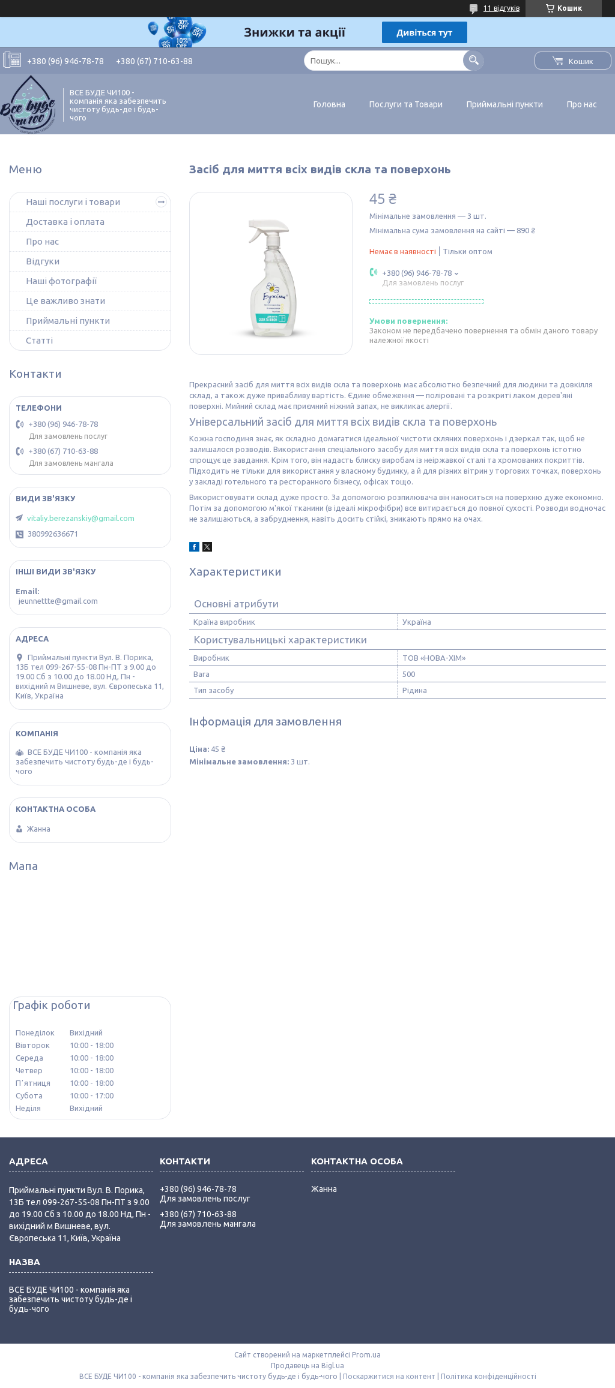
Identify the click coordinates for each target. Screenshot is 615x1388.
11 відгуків (501, 8)
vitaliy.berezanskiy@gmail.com (81, 518)
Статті (39, 340)
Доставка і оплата (65, 221)
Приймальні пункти (505, 104)
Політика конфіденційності (488, 1376)
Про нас (582, 104)
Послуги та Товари (406, 104)
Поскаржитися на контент (389, 1376)
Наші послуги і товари (73, 202)
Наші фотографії (61, 281)
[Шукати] (473, 60)
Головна (329, 104)
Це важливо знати (65, 301)
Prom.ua (366, 1355)
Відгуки (42, 261)
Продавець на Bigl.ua (307, 1365)
